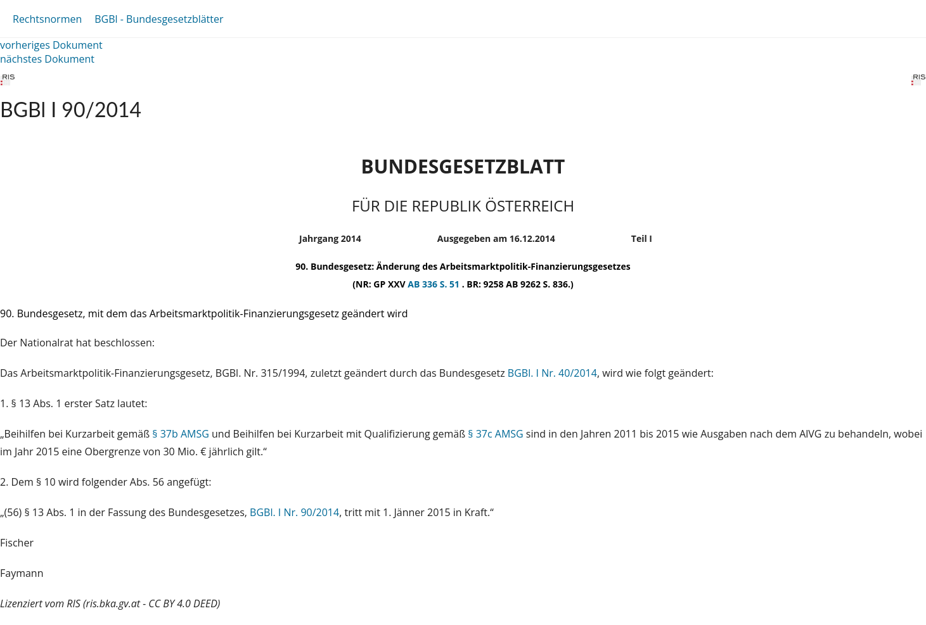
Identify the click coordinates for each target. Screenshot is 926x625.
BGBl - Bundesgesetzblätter (158, 19)
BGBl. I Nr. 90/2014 (294, 512)
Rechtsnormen (47, 19)
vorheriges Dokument (51, 45)
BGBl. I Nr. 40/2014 (552, 373)
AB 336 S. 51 (434, 284)
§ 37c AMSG (495, 434)
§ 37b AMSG (180, 434)
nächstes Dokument (47, 59)
